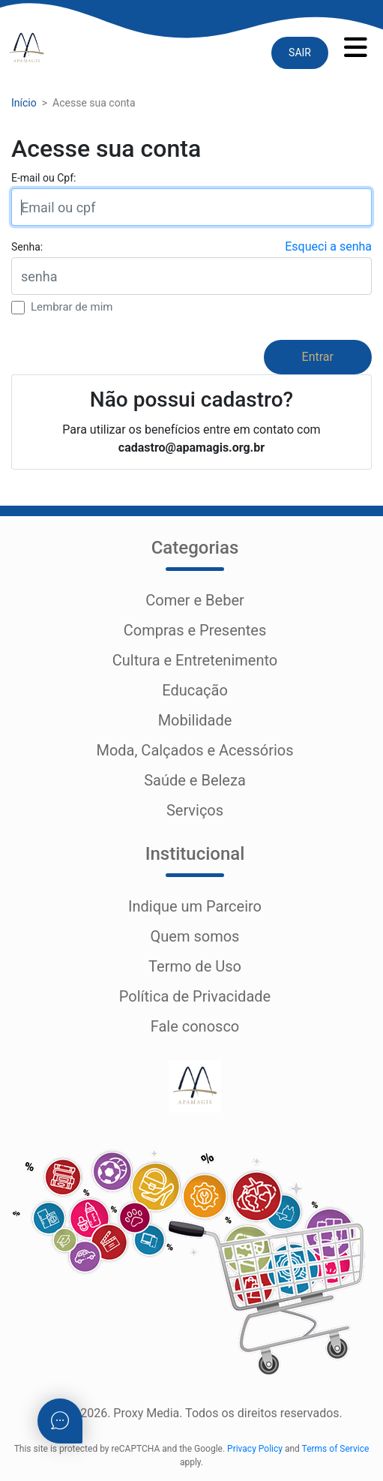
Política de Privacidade (195, 996)
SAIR (300, 53)
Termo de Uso (194, 966)
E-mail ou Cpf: (43, 178)
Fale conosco (195, 1026)
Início (24, 103)
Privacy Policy (255, 1448)
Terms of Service (336, 1448)
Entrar (318, 357)
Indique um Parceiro (195, 906)
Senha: (27, 247)
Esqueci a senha (328, 246)
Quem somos (195, 936)
